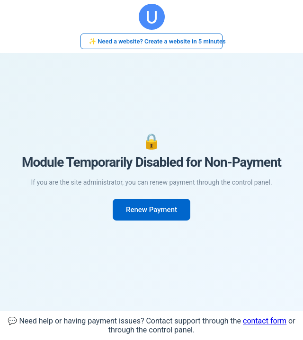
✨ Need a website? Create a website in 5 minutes (156, 41)
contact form (264, 320)
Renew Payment (151, 209)
